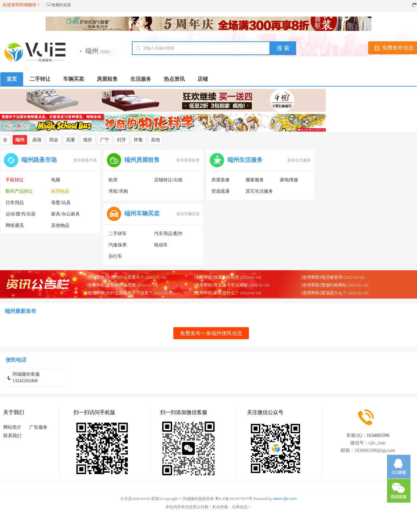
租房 (113, 179)
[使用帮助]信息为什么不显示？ (115, 277)
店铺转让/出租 (168, 179)
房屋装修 (220, 179)
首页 (12, 79)
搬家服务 (255, 179)
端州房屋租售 (142, 160)
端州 (19, 139)
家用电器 (60, 191)
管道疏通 (220, 191)
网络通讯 (15, 225)
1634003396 (378, 435)
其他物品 (60, 225)
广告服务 (38, 427)
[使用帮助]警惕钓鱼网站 (324, 285)
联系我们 (12, 435)
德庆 (87, 139)
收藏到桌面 (61, 5)
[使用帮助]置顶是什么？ (324, 292)
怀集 (138, 139)
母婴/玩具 (61, 202)
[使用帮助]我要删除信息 (216, 277)
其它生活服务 (259, 191)
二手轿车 (117, 233)
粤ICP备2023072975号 (233, 498)
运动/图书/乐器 (21, 214)
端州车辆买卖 (142, 213)
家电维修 (289, 179)
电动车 (161, 245)
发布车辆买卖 (188, 214)
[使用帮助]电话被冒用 (321, 277)
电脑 (55, 179)
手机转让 (15, 179)
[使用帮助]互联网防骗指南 (111, 285)
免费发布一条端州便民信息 (211, 333)
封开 (121, 139)
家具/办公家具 (65, 214)
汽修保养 (117, 245)
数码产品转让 (19, 191)
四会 (53, 139)
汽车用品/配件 (168, 233)
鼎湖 (36, 139)
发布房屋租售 (188, 160)
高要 (70, 139)
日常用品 (15, 202)
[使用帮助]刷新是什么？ (216, 292)
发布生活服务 (299, 160)
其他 (155, 139)
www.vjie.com (285, 498)
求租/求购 (118, 191)
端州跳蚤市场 (39, 160)
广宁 (104, 139)
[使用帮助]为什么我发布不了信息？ (119, 292)
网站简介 (12, 427)
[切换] (105, 51)
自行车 (115, 256)
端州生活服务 (245, 160)
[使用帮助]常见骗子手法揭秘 (221, 285)
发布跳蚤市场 (85, 160)
